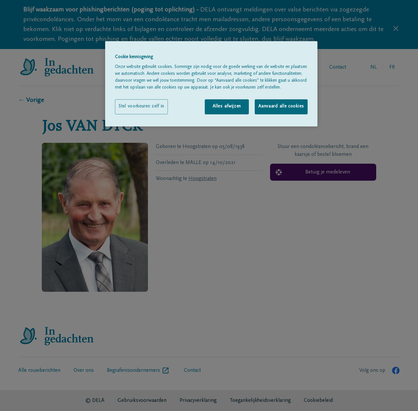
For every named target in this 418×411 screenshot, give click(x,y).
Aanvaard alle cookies (281, 106)
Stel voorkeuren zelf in (141, 106)
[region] (211, 83)
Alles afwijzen (227, 106)
